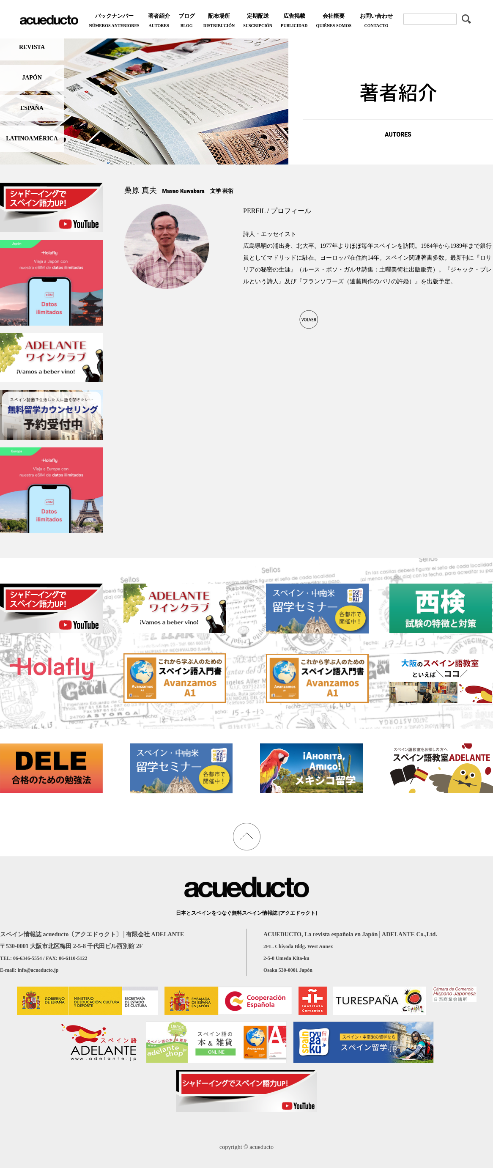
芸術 (227, 191)
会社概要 (333, 21)
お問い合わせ (376, 21)
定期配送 (257, 21)
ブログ (186, 21)
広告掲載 (294, 21)
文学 (215, 191)
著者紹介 (159, 21)
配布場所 (219, 21)
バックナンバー (114, 21)
